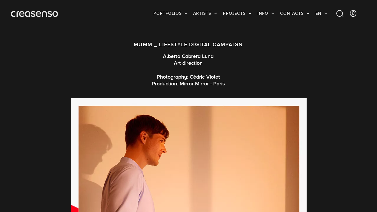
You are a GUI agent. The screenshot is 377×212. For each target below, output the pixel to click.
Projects (234, 13)
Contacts (292, 13)
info (262, 13)
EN (318, 13)
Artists (202, 13)
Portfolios (167, 13)
